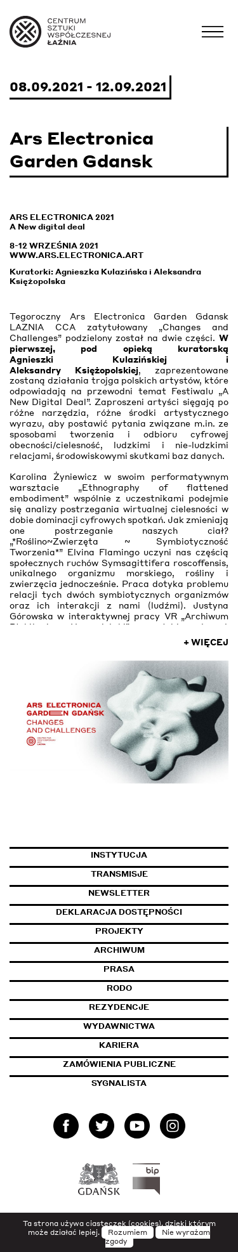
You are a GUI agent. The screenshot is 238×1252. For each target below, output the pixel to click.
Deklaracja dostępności (119, 912)
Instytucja (119, 855)
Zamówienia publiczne (146, 1064)
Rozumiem (127, 1232)
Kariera (119, 1045)
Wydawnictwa (119, 1026)
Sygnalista (119, 1083)
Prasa (119, 969)
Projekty (119, 931)
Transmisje (160, 874)
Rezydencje (119, 1007)
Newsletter (119, 893)
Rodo (119, 988)
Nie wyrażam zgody (158, 1237)
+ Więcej (205, 642)
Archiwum (119, 950)
